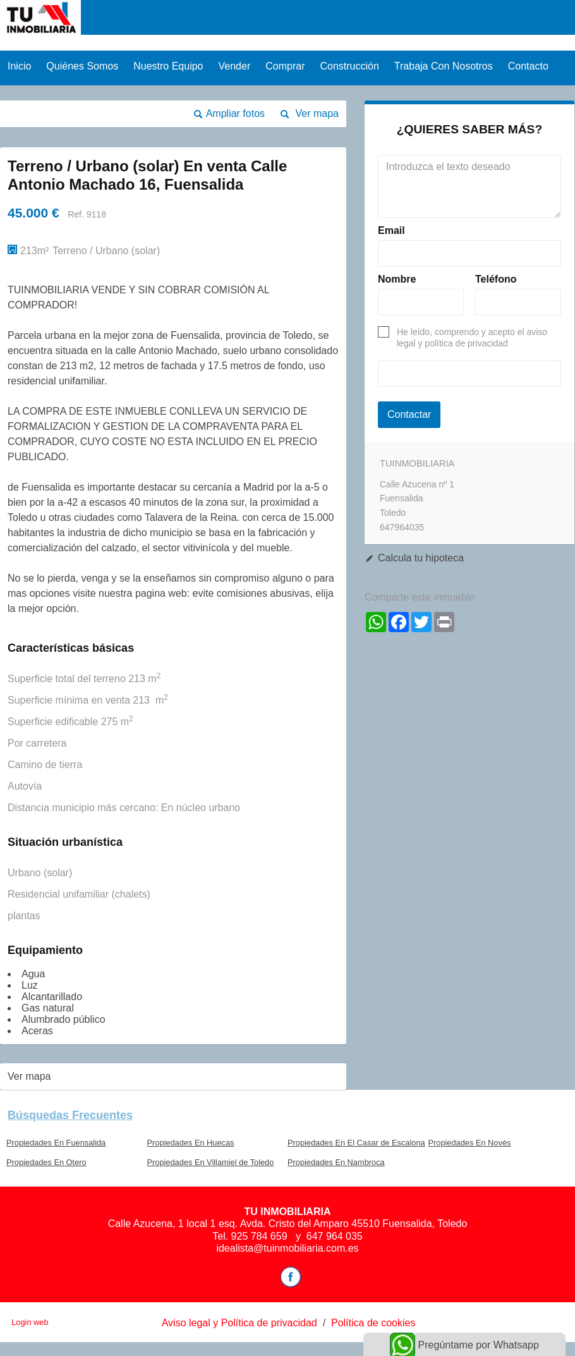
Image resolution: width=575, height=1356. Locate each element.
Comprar (285, 66)
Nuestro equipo (168, 66)
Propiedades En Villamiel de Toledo (210, 1162)
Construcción (349, 66)
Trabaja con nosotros (443, 66)
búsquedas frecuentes (70, 1115)
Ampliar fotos (235, 113)
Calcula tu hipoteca (421, 558)
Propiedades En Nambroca (336, 1162)
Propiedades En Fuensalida (56, 1142)
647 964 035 (334, 1236)
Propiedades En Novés (469, 1142)
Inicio (19, 66)
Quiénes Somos (82, 66)
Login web (29, 1322)
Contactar (409, 414)
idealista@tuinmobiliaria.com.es (287, 1248)
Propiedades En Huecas (190, 1142)
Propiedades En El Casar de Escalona (356, 1142)
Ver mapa (317, 113)
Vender (235, 66)
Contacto (528, 66)
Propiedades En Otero (46, 1162)
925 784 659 (260, 1236)
